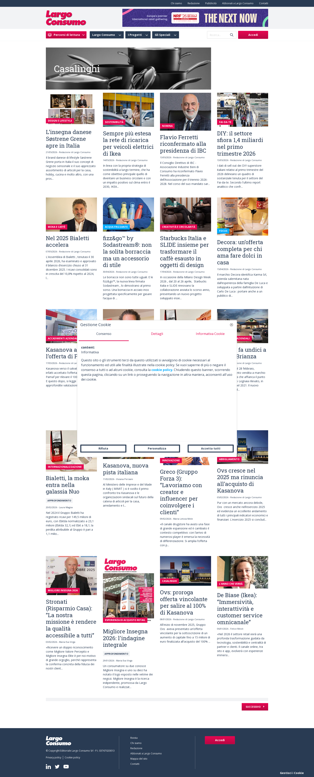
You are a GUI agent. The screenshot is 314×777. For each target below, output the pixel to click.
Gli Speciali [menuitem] (162, 35)
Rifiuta (103, 448)
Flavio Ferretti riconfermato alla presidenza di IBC (183, 143)
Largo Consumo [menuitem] (103, 35)
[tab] (103, 335)
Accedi (253, 35)
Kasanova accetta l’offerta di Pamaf (70, 353)
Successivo (253, 706)
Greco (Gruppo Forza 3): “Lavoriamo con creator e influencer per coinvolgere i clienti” (181, 492)
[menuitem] (175, 3)
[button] (231, 324)
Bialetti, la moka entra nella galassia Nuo (67, 484)
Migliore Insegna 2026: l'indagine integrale (125, 638)
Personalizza (157, 448)
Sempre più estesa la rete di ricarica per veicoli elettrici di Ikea (128, 143)
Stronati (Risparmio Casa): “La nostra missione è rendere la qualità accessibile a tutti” (71, 618)
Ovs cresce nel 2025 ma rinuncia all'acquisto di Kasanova (240, 480)
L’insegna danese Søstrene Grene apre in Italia (69, 138)
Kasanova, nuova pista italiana (126, 469)
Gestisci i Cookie (292, 773)
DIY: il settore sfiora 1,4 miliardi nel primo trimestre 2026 (240, 143)
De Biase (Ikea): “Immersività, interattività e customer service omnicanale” (240, 608)
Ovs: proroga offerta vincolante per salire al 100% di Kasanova (183, 602)
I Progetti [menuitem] (135, 35)
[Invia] (231, 35)
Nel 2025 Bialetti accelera (67, 241)
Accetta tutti (210, 448)
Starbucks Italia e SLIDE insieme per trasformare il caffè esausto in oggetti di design (184, 251)
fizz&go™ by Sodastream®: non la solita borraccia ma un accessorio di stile (127, 251)
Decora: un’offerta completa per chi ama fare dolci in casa (240, 252)
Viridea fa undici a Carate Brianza (241, 353)
